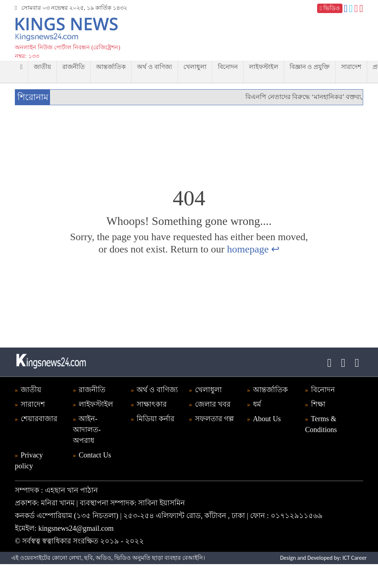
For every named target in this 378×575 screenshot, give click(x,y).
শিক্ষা (318, 404)
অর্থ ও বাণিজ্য (154, 66)
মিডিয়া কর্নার (155, 419)
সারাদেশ (351, 66)
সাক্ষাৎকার (152, 404)
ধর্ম (257, 404)
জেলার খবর (212, 404)
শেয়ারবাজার (39, 419)
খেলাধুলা (195, 66)
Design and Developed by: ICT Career (323, 557)
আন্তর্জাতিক (111, 66)
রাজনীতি (73, 66)
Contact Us (95, 455)
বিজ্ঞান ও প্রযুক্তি (310, 66)
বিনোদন (228, 66)
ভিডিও (330, 8)
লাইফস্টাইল (263, 66)
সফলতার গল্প (214, 419)
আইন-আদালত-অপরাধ (87, 429)
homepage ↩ (253, 249)
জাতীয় (42, 66)
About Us (267, 419)
